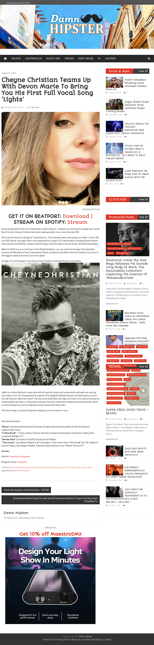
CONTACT (110, 58)
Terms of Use (49, 639)
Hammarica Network (116, 248)
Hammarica (23, 470)
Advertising (97, 639)
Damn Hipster (131, 283)
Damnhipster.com (115, 356)
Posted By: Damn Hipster (13, 107)
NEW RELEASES (134, 248)
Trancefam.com (131, 398)
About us (76, 639)
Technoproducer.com (116, 393)
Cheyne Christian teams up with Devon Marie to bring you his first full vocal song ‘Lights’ (51, 467)
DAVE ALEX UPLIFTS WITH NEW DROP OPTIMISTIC (135, 451)
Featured (127, 244)
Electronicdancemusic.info (118, 370)
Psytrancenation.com (116, 384)
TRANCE (131, 393)
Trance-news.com (115, 398)
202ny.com (112, 347)
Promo (110, 253)
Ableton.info (142, 347)
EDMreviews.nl (130, 365)
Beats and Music (129, 351)
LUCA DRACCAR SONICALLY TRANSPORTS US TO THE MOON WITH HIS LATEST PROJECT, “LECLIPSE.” (126, 495)
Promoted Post (122, 253)
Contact (107, 639)
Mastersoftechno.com (136, 375)
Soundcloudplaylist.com (117, 389)
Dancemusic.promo (133, 356)
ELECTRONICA (33, 58)
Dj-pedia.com (113, 361)
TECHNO (16, 58)
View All (143, 71)
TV (99, 58)
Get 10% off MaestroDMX (50, 534)
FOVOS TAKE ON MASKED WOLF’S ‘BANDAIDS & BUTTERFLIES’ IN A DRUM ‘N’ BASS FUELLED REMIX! (125, 152)
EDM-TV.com (140, 361)
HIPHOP (69, 58)
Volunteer (86, 639)
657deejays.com (126, 347)
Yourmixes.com (114, 403)
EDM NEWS (126, 361)
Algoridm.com (113, 351)
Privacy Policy (63, 639)
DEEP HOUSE (85, 58)
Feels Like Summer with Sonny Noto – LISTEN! (27, 490)
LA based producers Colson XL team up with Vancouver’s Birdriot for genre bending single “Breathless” (55, 500)
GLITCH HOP (53, 58)
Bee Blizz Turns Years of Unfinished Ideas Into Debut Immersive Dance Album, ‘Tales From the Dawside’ (127, 319)
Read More (112, 303)
